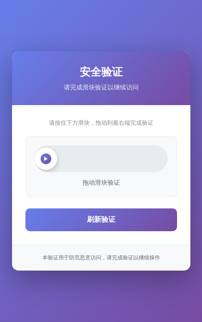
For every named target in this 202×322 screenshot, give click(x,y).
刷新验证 (101, 219)
